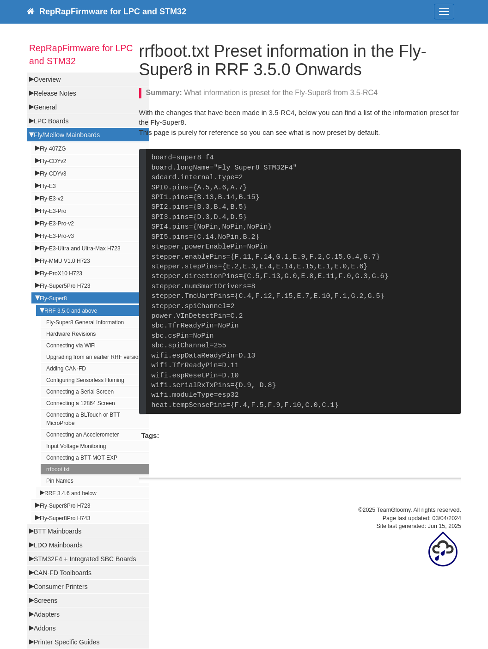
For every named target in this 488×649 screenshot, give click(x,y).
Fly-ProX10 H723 (61, 273)
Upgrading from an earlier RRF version (93, 357)
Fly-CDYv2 (53, 161)
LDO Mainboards (58, 545)
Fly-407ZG (53, 149)
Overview (47, 79)
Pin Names (59, 481)
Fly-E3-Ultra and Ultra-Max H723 (80, 248)
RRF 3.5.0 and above (70, 311)
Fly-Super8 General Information (85, 322)
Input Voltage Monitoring (76, 446)
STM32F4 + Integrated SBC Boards (85, 559)
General (45, 107)
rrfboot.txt (58, 469)
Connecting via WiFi (71, 345)
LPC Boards (51, 121)
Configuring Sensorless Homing (85, 380)
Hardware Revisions (71, 334)
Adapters (47, 614)
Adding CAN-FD (66, 368)
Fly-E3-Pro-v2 (57, 223)
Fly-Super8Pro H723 (65, 506)
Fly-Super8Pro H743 (65, 518)
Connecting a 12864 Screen (80, 403)
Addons (44, 628)
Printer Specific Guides (66, 642)
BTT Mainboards (57, 531)
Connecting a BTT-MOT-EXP (81, 458)
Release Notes (55, 93)
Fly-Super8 (53, 298)
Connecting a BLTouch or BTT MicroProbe (83, 419)
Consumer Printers (61, 586)
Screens (45, 600)
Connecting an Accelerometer (82, 434)
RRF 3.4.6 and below (70, 493)
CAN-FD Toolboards (63, 572)
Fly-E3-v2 (51, 198)
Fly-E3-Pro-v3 (57, 236)
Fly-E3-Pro (53, 211)
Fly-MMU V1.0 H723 (65, 261)
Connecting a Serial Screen (80, 391)
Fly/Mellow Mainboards (67, 135)
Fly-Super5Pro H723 (65, 286)
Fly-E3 (48, 186)
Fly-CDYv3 (53, 173)
